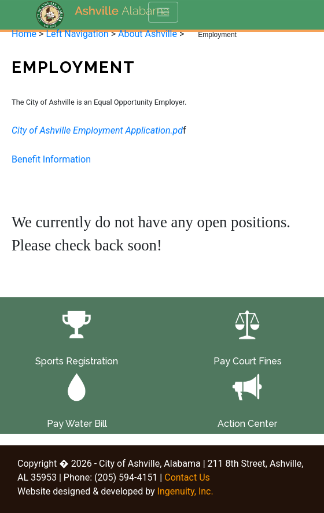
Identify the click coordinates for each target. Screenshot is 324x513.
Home (24, 33)
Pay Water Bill (77, 423)
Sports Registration (76, 361)
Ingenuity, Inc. (185, 491)
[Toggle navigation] (163, 12)
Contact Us (187, 477)
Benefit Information (51, 159)
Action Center (247, 423)
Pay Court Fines (247, 361)
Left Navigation (77, 33)
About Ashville (147, 33)
